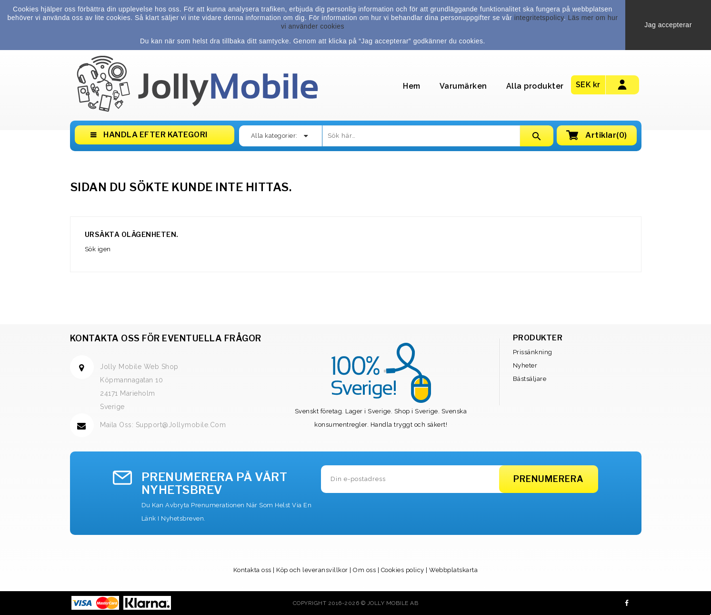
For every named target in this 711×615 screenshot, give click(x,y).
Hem (412, 86)
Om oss (364, 570)
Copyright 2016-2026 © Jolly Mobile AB (356, 603)
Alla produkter (535, 86)
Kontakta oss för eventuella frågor (165, 338)
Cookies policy (402, 570)
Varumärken (463, 86)
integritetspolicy (539, 17)
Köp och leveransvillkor (312, 570)
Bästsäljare (530, 378)
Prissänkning (532, 352)
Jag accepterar (668, 25)
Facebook (627, 603)
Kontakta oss (252, 570)
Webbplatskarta (453, 570)
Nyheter (525, 365)
